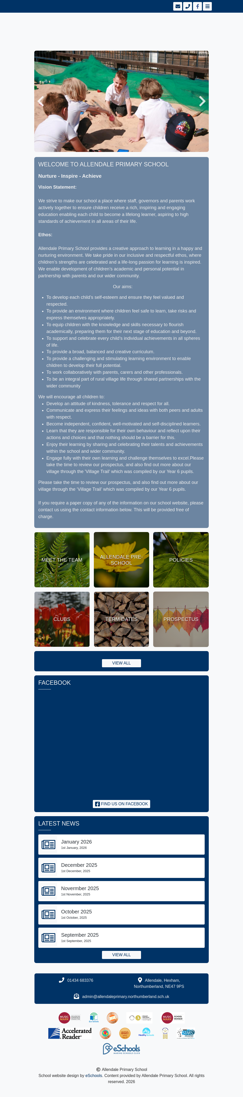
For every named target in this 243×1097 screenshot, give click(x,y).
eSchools (93, 1075)
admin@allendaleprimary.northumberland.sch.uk (125, 996)
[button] (40, 101)
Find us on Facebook (121, 804)
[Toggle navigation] (207, 6)
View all (121, 663)
